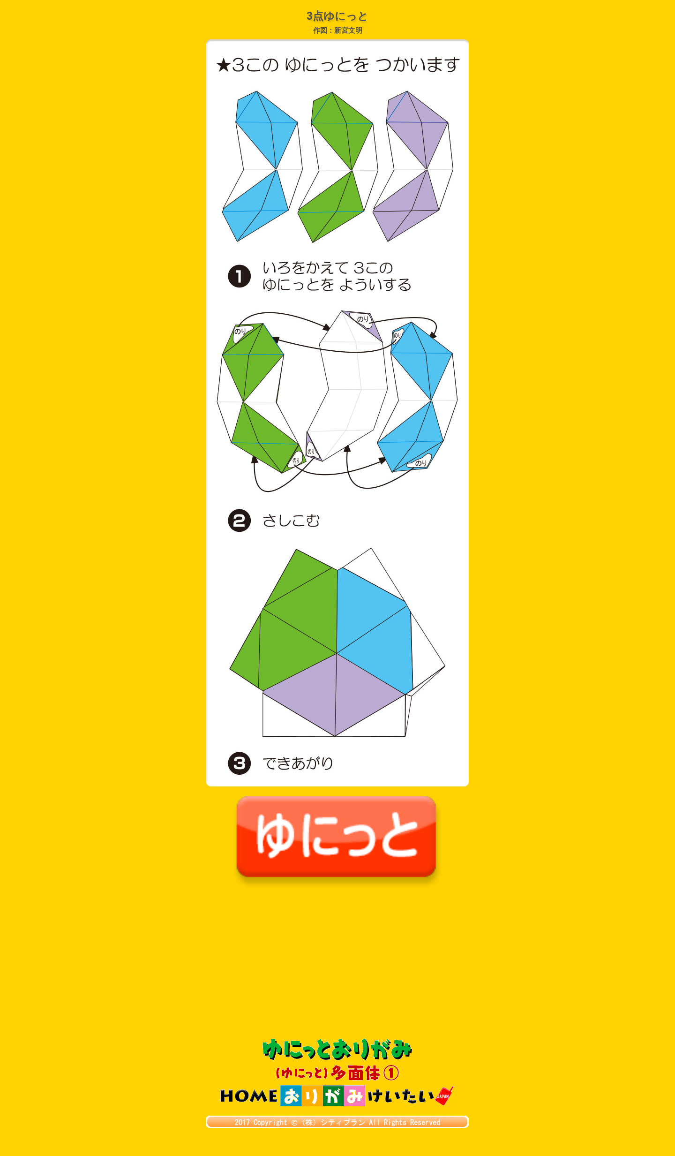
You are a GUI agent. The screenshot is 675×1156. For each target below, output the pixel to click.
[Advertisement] (337, 968)
